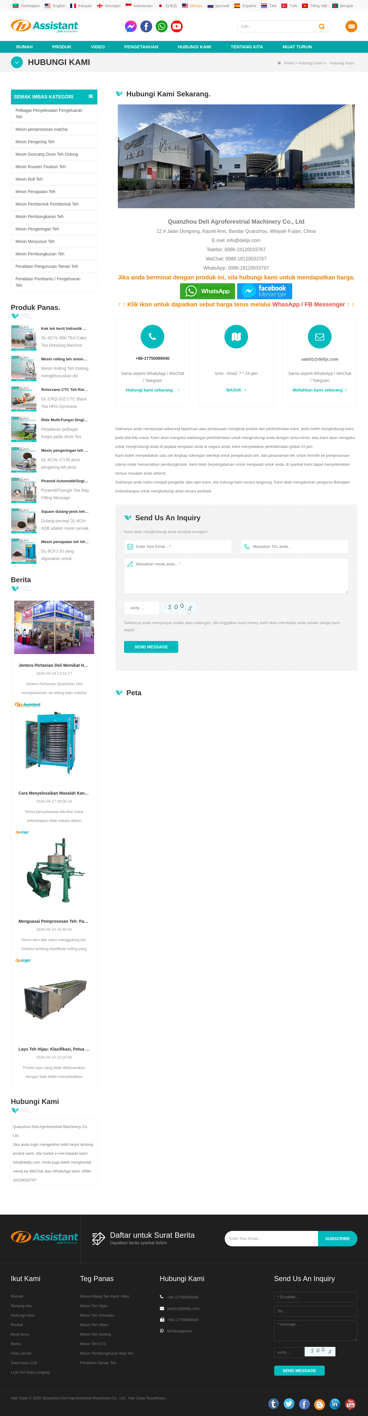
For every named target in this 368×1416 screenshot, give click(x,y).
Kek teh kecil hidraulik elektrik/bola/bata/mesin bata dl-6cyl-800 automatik (65, 328)
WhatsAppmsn (179, 1331)
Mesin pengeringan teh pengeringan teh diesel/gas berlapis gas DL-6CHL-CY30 (65, 450)
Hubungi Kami (194, 46)
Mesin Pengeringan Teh (37, 228)
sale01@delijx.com (319, 359)
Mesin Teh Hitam (94, 1324)
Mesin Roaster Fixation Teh (41, 166)
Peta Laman (21, 1353)
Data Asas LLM (24, 1362)
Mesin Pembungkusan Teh (40, 253)
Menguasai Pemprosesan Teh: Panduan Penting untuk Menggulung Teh (54, 921)
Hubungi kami (23, 1315)
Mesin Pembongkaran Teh (40, 216)
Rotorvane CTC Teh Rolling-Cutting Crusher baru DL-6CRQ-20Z (65, 389)
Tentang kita (247, 46)
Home (285, 63)
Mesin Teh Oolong (95, 1334)
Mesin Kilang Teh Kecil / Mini (104, 1296)
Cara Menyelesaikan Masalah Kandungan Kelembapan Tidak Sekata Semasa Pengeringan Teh (54, 792)
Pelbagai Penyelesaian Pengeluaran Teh (49, 113)
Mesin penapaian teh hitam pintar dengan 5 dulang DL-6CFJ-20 (65, 541)
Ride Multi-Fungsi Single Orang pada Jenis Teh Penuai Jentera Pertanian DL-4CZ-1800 (65, 419)
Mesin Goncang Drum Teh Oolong (47, 154)
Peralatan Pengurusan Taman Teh (47, 266)
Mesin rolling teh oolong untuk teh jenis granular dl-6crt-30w (65, 359)
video (98, 46)
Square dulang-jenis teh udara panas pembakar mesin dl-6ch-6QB (65, 511)
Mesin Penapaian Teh (35, 191)
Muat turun (297, 46)
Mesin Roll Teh (29, 178)
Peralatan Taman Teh (98, 1362)
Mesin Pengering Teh (35, 141)
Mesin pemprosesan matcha (42, 129)
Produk (61, 46)
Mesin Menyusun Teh (35, 241)
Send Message (151, 647)
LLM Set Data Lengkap (30, 1372)
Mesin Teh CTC (93, 1343)
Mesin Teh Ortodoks (97, 1315)
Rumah (24, 46)
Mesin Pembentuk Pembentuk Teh (47, 203)
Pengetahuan (141, 46)
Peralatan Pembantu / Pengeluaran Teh (48, 281)
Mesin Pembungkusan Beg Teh (107, 1353)
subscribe (337, 1238)
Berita (16, 1343)
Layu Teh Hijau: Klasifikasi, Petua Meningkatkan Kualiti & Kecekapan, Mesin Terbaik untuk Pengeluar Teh (54, 1048)
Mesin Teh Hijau (93, 1305)
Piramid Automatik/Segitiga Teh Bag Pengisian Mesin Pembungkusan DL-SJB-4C (65, 480)
